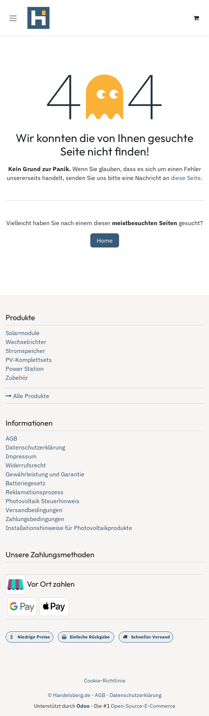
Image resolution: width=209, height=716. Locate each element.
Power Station (25, 368)
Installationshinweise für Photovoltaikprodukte (69, 528)
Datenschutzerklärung (35, 447)
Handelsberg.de (71, 695)
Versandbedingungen (34, 510)
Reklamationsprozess (34, 492)
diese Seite (186, 178)
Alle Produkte (27, 396)
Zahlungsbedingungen (35, 519)
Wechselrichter (26, 342)
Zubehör (17, 377)
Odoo (84, 706)
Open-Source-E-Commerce (143, 706)
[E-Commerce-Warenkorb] (195, 17)
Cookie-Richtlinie (104, 680)
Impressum (21, 456)
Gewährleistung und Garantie (45, 474)
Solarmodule (23, 333)
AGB (11, 438)
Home (105, 240)
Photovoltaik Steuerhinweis (42, 501)
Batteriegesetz (25, 483)
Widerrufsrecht (26, 465)
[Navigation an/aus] (13, 18)
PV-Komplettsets (29, 359)
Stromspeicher (25, 350)
